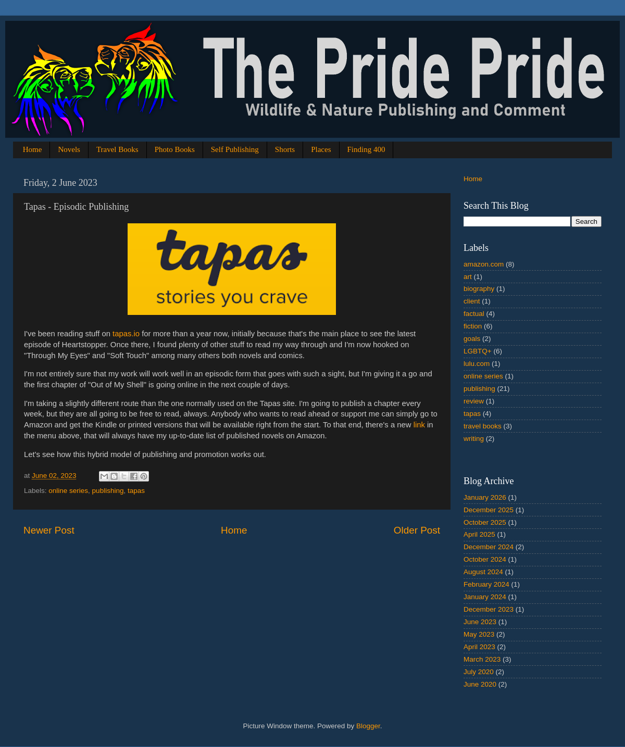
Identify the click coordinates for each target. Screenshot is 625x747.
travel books (483, 426)
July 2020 (479, 672)
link (419, 425)
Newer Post (48, 530)
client (472, 301)
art (468, 277)
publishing (108, 491)
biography (479, 289)
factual (474, 314)
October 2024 (485, 559)
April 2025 (479, 534)
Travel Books (117, 149)
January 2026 (485, 497)
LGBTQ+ (478, 351)
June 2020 (480, 684)
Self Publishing (235, 149)
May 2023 (479, 634)
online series (68, 491)
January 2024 (485, 597)
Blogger (368, 726)
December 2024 (489, 547)
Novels (69, 149)
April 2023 (479, 647)
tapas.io (126, 334)
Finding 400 (366, 149)
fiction (473, 326)
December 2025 (489, 510)
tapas (136, 491)
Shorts (285, 149)
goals (472, 339)
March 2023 (482, 659)
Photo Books (175, 149)
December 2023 (489, 609)
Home (32, 149)
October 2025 (485, 522)
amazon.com (484, 264)
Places (321, 149)
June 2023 (480, 622)
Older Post (417, 530)
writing (474, 438)
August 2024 (483, 572)
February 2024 (486, 584)
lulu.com (477, 364)
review (474, 401)
